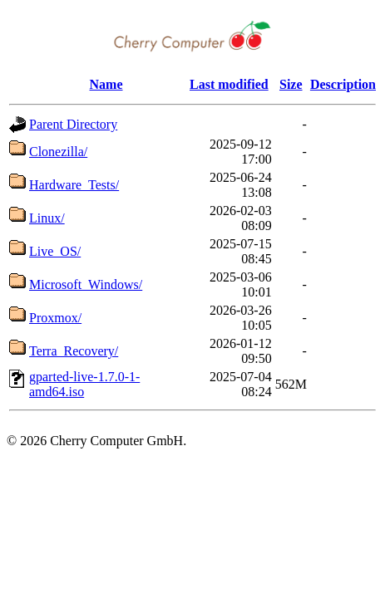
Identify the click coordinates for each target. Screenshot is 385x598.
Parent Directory (73, 124)
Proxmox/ (55, 318)
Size (291, 84)
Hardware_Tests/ (74, 185)
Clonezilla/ (58, 152)
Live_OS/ (55, 251)
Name (106, 84)
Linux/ (47, 218)
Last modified (229, 84)
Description (343, 84)
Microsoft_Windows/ (85, 284)
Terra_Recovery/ (73, 351)
